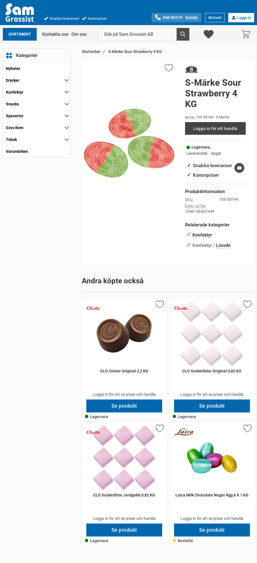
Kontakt (191, 17)
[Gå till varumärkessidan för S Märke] (191, 70)
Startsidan (91, 51)
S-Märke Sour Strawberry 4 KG (134, 51)
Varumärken (17, 151)
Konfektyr (14, 92)
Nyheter (13, 68)
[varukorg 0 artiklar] (247, 34)
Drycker (12, 80)
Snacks (12, 104)
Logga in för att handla (215, 128)
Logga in (241, 18)
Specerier (14, 116)
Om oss (79, 34)
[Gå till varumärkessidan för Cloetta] (93, 308)
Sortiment (19, 34)
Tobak (11, 139)
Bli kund (214, 18)
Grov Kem (14, 127)
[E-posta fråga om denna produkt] (239, 168)
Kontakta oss (55, 34)
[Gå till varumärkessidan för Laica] (184, 432)
